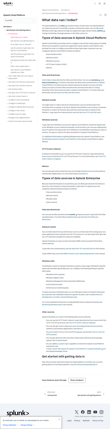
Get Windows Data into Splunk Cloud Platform (59, 139)
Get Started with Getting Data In (54, 13)
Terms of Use (97, 421)
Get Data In (65, 10)
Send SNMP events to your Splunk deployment (76, 254)
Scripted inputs (61, 341)
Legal (69, 421)
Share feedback (77, 380)
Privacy (77, 421)
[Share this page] (100, 15)
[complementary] (100, 15)
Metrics (85, 174)
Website (86, 421)
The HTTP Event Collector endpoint (82, 323)
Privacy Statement (9, 426)
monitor (72, 215)
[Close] (59, 420)
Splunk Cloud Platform (50, 10)
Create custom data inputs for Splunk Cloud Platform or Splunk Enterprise (73, 349)
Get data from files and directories (67, 93)
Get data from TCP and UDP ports (88, 113)
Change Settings (26, 426)
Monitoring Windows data (51, 305)
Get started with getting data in (85, 365)
